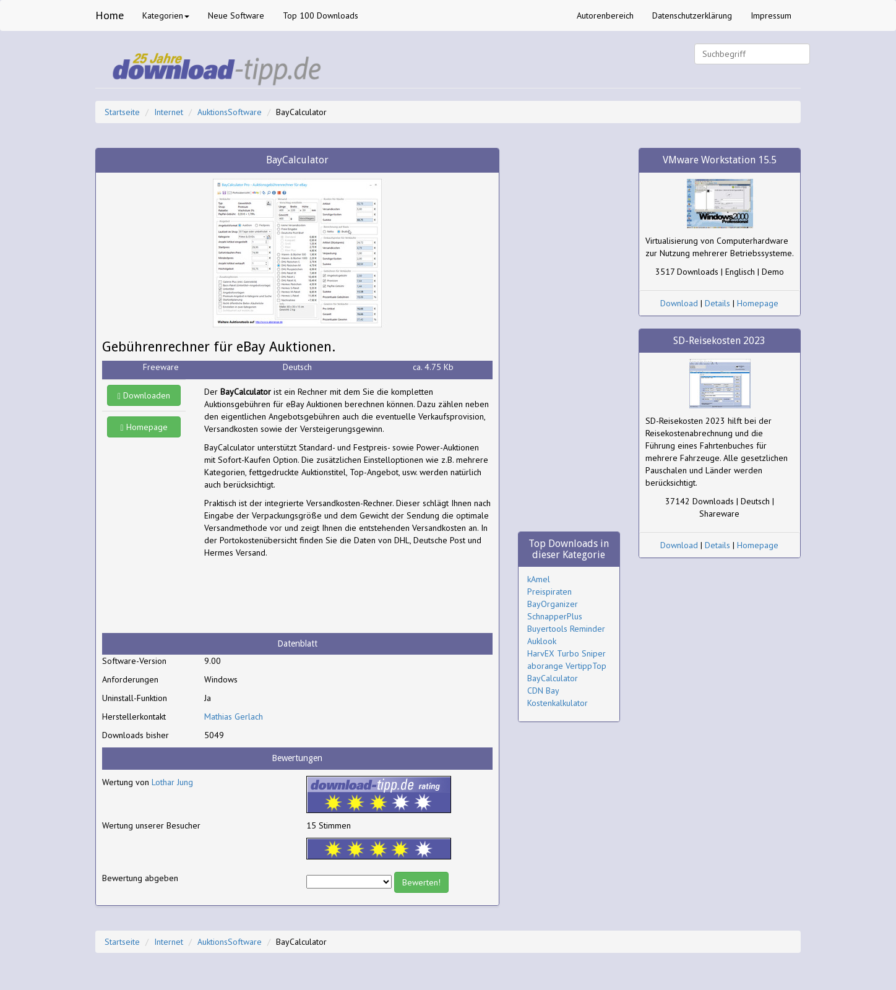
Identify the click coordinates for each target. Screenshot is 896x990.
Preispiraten (549, 591)
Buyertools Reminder (566, 628)
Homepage (144, 427)
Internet (168, 112)
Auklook (541, 641)
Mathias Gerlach (233, 716)
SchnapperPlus (554, 616)
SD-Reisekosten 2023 (719, 340)
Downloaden (144, 395)
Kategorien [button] (165, 15)
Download (679, 303)
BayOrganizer (552, 603)
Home (109, 15)
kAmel (538, 579)
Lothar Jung (172, 782)
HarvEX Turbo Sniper (566, 653)
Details (717, 303)
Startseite (122, 112)
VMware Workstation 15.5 (720, 160)
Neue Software (236, 15)
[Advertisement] (303, 596)
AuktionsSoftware (229, 112)
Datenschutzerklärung (692, 15)
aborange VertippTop (566, 665)
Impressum (771, 15)
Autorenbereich (605, 15)
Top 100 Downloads (320, 15)
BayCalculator (552, 678)
